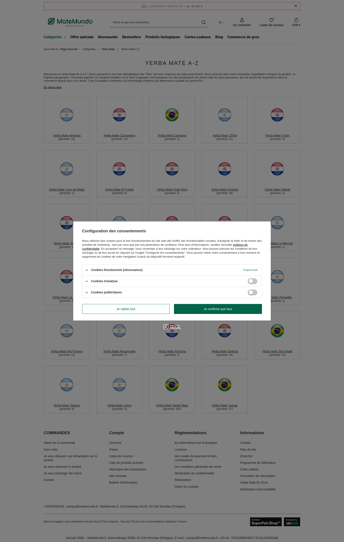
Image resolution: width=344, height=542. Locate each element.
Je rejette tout (125, 309)
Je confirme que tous (218, 309)
